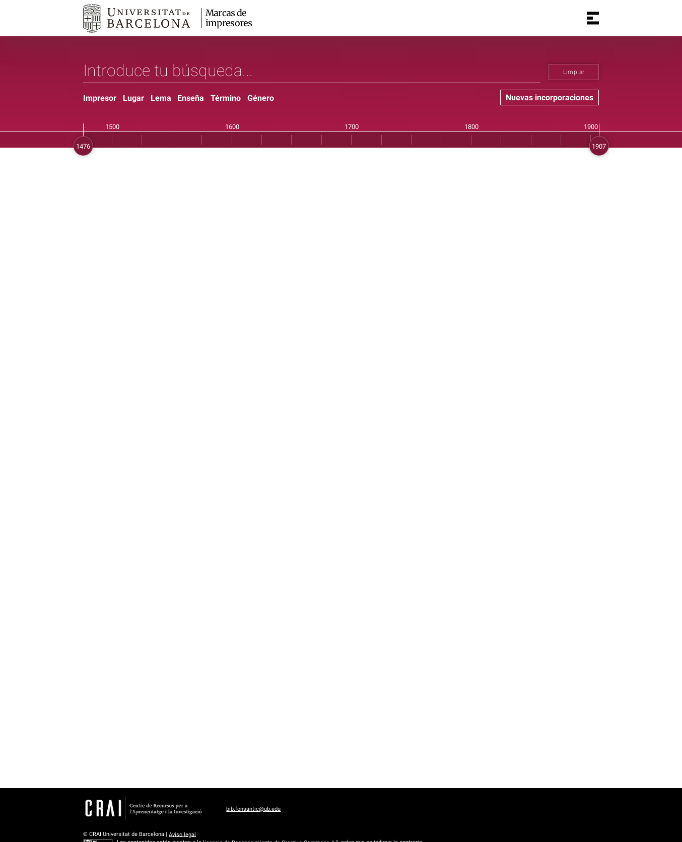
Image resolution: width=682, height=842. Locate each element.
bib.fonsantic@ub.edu (253, 809)
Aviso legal (182, 834)
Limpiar (574, 72)
